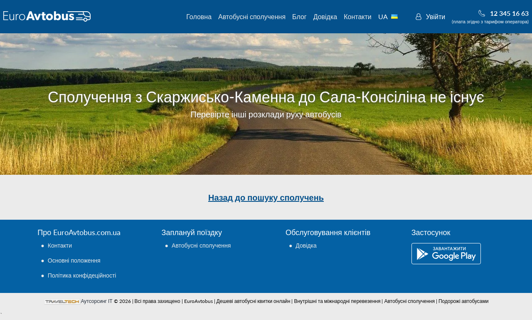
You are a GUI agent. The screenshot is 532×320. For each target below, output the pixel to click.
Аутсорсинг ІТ (97, 301)
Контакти (358, 16)
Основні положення (74, 260)
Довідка (325, 16)
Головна (199, 16)
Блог (299, 16)
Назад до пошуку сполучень (266, 197)
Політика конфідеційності (82, 275)
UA (392, 16)
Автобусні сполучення (252, 16)
